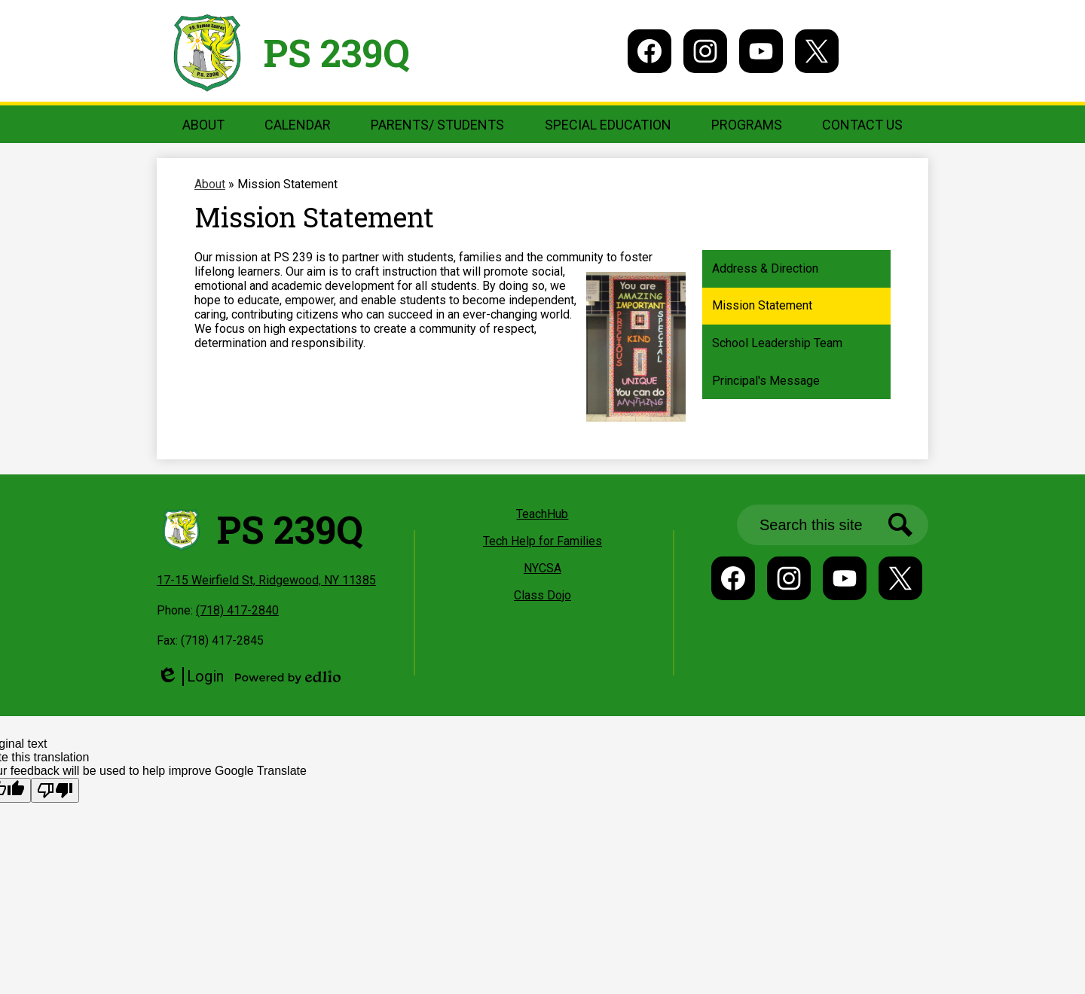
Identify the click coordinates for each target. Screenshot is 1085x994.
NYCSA (542, 568)
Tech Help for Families (542, 541)
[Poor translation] (55, 790)
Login (190, 676)
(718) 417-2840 (237, 610)
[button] (203, 124)
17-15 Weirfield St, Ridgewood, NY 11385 (266, 580)
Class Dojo (542, 595)
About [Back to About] (209, 184)
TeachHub (542, 514)
